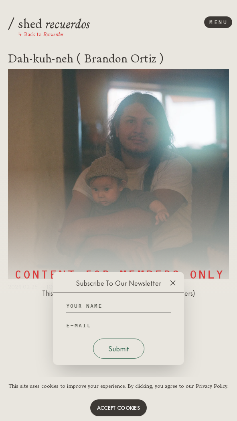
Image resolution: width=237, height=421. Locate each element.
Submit (118, 348)
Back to (40, 34)
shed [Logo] (49, 22)
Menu (218, 22)
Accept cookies (118, 407)
